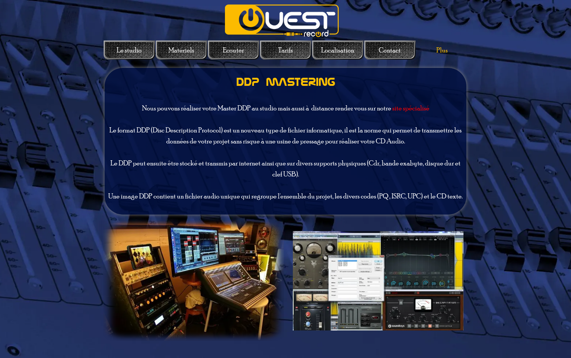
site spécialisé (410, 108)
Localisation (337, 50)
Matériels (181, 50)
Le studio (129, 50)
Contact (390, 50)
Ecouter (233, 50)
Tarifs (285, 50)
